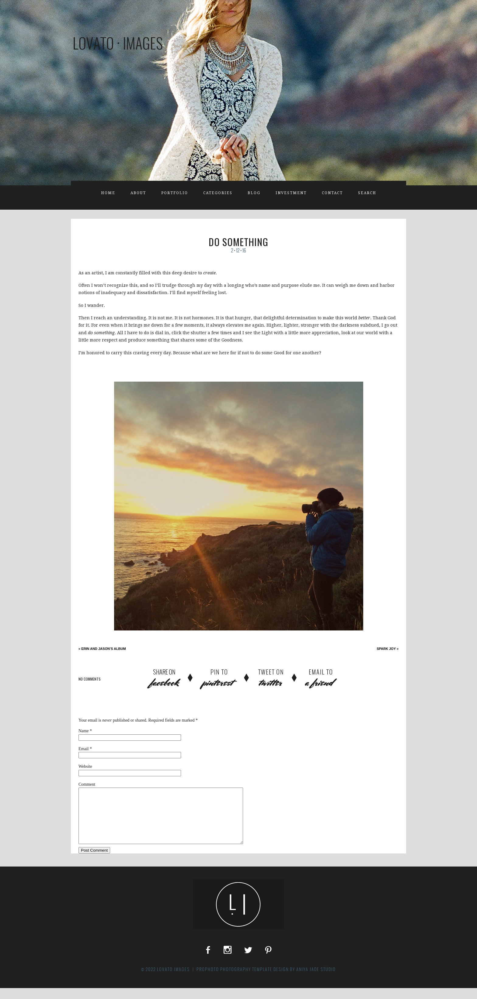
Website (85, 766)
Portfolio (174, 193)
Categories (217, 193)
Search (367, 193)
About (138, 193)
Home (108, 193)
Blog (254, 193)
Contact (332, 193)
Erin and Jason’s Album (102, 649)
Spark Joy (388, 649)
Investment (291, 193)
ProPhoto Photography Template (234, 980)
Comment (86, 784)
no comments (89, 678)
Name (83, 731)
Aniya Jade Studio (316, 980)
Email (83, 749)
